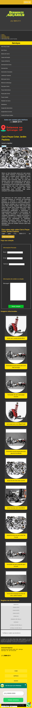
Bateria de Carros (5, 53)
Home (16, 671)
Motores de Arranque (6, 82)
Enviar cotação (16, 306)
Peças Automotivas (6, 90)
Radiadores (4, 104)
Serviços (16, 43)
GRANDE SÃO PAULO (16, 619)
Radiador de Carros (6, 100)
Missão (16, 681)
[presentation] (14, 271)
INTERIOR (16, 622)
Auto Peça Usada (5, 46)
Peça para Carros (5, 86)
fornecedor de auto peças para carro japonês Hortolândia (16, 452)
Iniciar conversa (13, 700)
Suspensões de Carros (6, 111)
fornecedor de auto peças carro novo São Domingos (16, 366)
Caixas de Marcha (5, 61)
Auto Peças (4, 50)
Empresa (16, 676)
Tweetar (4, 146)
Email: (13, 258)
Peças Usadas (4, 97)
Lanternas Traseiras (6, 75)
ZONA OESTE (16, 613)
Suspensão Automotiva (7, 108)
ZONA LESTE (16, 607)
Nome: (13, 252)
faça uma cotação (8, 236)
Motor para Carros (5, 79)
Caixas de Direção (5, 57)
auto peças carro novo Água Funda (16, 424)
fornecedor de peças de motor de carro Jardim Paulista (16, 594)
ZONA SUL (16, 616)
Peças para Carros (5, 93)
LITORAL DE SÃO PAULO (16, 625)
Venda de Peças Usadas (7, 115)
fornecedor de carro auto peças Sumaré (16, 395)
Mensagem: (14, 291)
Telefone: (13, 264)
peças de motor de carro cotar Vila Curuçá (16, 536)
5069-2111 (17, 21)
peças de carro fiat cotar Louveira (16, 480)
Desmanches (4, 68)
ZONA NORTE (16, 610)
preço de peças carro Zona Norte (16, 508)
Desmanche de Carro (6, 64)
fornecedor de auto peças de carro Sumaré (16, 565)
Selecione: (16, 604)
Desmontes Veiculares (6, 72)
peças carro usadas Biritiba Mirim (16, 338)
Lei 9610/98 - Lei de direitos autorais (19, 641)
